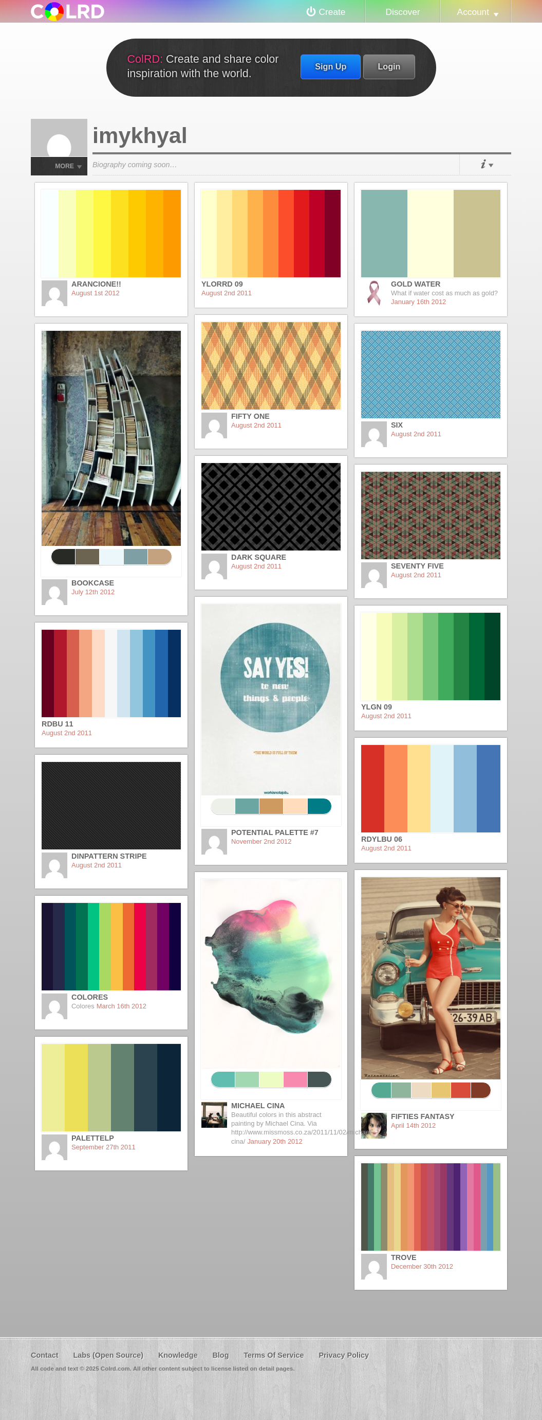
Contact (45, 1355)
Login (389, 66)
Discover (402, 12)
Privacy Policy (344, 1355)
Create (332, 12)
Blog (220, 1355)
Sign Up (330, 66)
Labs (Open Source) (108, 1355)
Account (473, 12)
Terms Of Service (274, 1355)
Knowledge (178, 1355)
